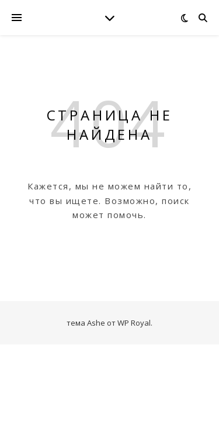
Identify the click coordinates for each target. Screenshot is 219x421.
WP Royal (134, 323)
